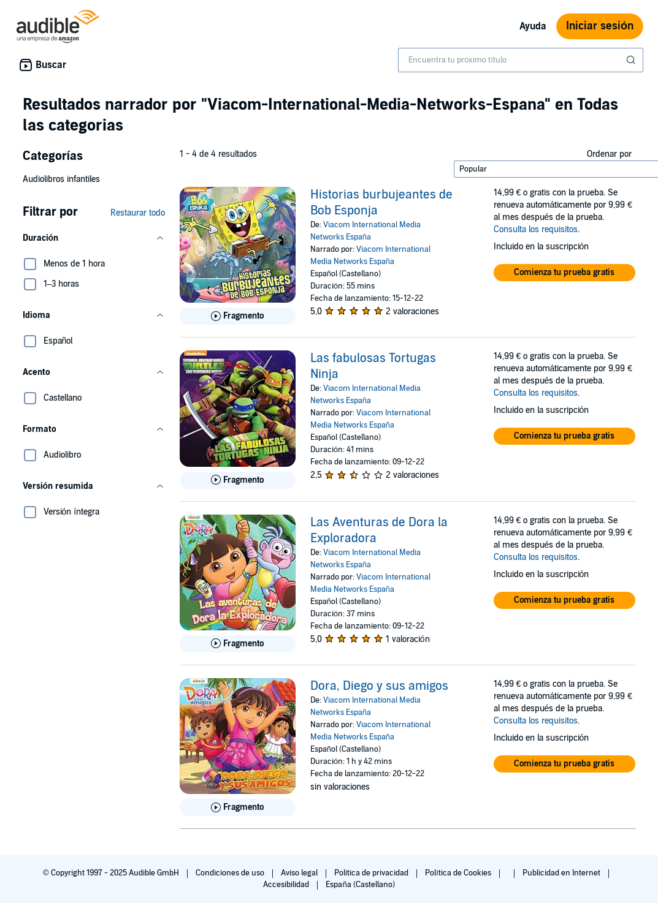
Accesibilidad (287, 885)
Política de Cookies (459, 873)
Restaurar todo (137, 213)
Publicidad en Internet (562, 873)
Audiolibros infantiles (61, 179)
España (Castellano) (360, 885)
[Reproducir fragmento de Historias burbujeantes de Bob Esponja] (238, 316)
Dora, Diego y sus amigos (379, 686)
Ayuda (532, 26)
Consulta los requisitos (536, 229)
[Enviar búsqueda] (632, 60)
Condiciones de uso (231, 873)
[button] (94, 238)
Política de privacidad (372, 873)
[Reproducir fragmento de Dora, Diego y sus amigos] (238, 807)
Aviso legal (300, 873)
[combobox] (520, 60)
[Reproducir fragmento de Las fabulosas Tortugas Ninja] (238, 480)
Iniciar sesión (599, 26)
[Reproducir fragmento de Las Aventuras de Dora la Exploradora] (238, 643)
